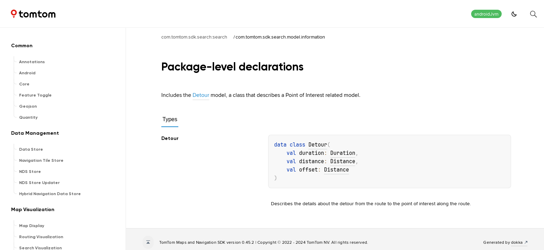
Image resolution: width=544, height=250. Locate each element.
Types (169, 119)
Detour (201, 95)
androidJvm (486, 14)
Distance (342, 161)
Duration (342, 153)
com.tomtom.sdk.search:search (194, 36)
